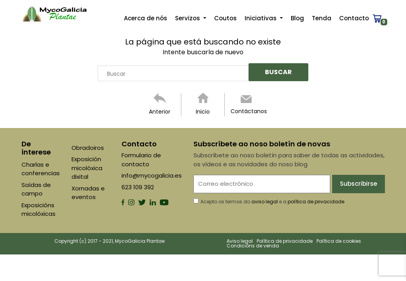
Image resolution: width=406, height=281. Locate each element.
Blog (297, 20)
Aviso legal (240, 241)
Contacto (354, 20)
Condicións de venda (253, 245)
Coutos (225, 20)
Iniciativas (261, 20)
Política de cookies (339, 241)
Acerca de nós (145, 20)
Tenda (321, 20)
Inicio (203, 112)
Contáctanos (249, 111)
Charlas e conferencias (40, 169)
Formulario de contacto (141, 159)
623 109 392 (138, 187)
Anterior (159, 112)
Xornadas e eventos (88, 192)
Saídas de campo (36, 189)
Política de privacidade (285, 241)
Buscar (116, 74)
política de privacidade (316, 201)
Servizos (188, 20)
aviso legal (264, 201)
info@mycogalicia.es (152, 175)
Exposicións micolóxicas (38, 209)
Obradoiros (88, 148)
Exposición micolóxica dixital (87, 168)
